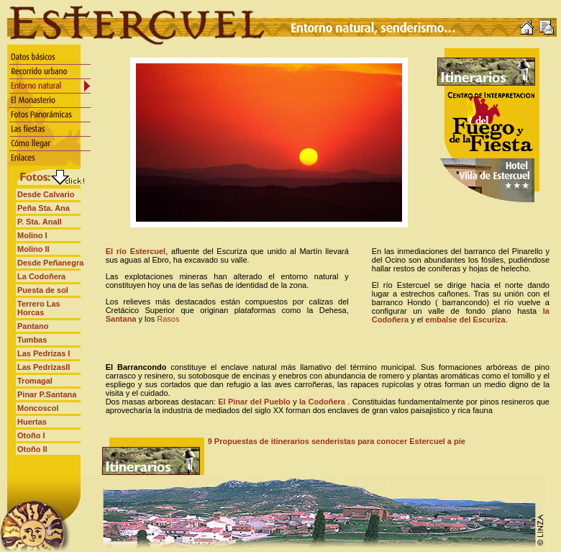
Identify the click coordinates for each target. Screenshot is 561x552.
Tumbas (32, 339)
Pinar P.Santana (46, 394)
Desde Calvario (45, 194)
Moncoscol (37, 408)
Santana (121, 319)
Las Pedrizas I (43, 353)
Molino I (32, 235)
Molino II (33, 249)
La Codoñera (41, 276)
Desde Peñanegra (50, 262)
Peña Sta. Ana (43, 208)
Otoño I (31, 435)
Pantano (32, 326)
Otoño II (32, 449)
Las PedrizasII (43, 367)
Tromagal (35, 380)
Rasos (168, 319)
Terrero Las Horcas (38, 308)
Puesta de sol (42, 290)
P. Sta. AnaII (39, 221)
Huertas (32, 421)
